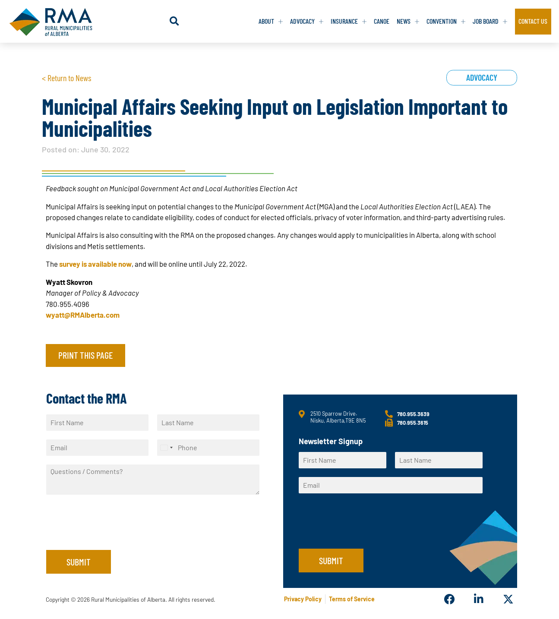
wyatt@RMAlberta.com (83, 314)
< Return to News (66, 78)
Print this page (85, 354)
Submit (78, 561)
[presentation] (111, 535)
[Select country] (166, 447)
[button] (176, 21)
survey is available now (95, 263)
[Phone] (208, 447)
